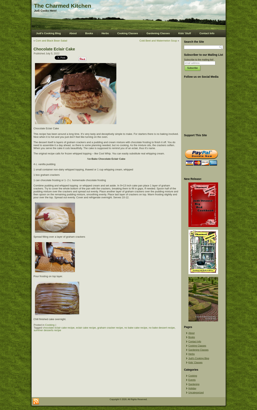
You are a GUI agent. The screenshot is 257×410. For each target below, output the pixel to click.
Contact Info (207, 33)
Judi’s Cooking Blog (48, 33)
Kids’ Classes (195, 362)
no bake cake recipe (135, 327)
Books (89, 33)
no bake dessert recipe (162, 327)
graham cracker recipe (110, 327)
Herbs (105, 33)
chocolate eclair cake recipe (58, 327)
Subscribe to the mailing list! (199, 59)
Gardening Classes (158, 33)
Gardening (194, 384)
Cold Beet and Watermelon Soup (158, 40)
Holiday (192, 388)
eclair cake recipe (86, 327)
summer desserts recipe (47, 330)
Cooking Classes (127, 33)
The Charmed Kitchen (62, 6)
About (73, 33)
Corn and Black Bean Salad (51, 40)
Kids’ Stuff (184, 33)
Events (192, 380)
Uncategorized (196, 392)
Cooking (50, 324)
